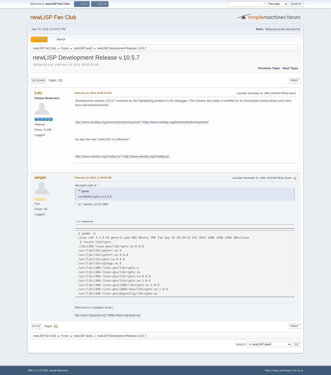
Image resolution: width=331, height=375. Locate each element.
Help (267, 370)
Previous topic (269, 68)
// (109, 315)
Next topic (290, 68)
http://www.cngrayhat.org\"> (107, 315)
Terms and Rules (281, 370)
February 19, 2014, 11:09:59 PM (93, 177)
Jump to (240, 344)
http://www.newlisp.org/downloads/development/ (175, 122)
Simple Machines (58, 370)
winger (40, 177)
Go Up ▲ (298, 370)
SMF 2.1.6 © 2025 (38, 370)
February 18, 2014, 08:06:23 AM (93, 93)
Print (294, 80)
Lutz (38, 93)
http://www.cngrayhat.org (125, 315)
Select (88, 221)
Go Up (36, 326)
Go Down (38, 80)
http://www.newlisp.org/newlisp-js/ (146, 156)
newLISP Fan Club (53, 17)
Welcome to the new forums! (282, 29)
